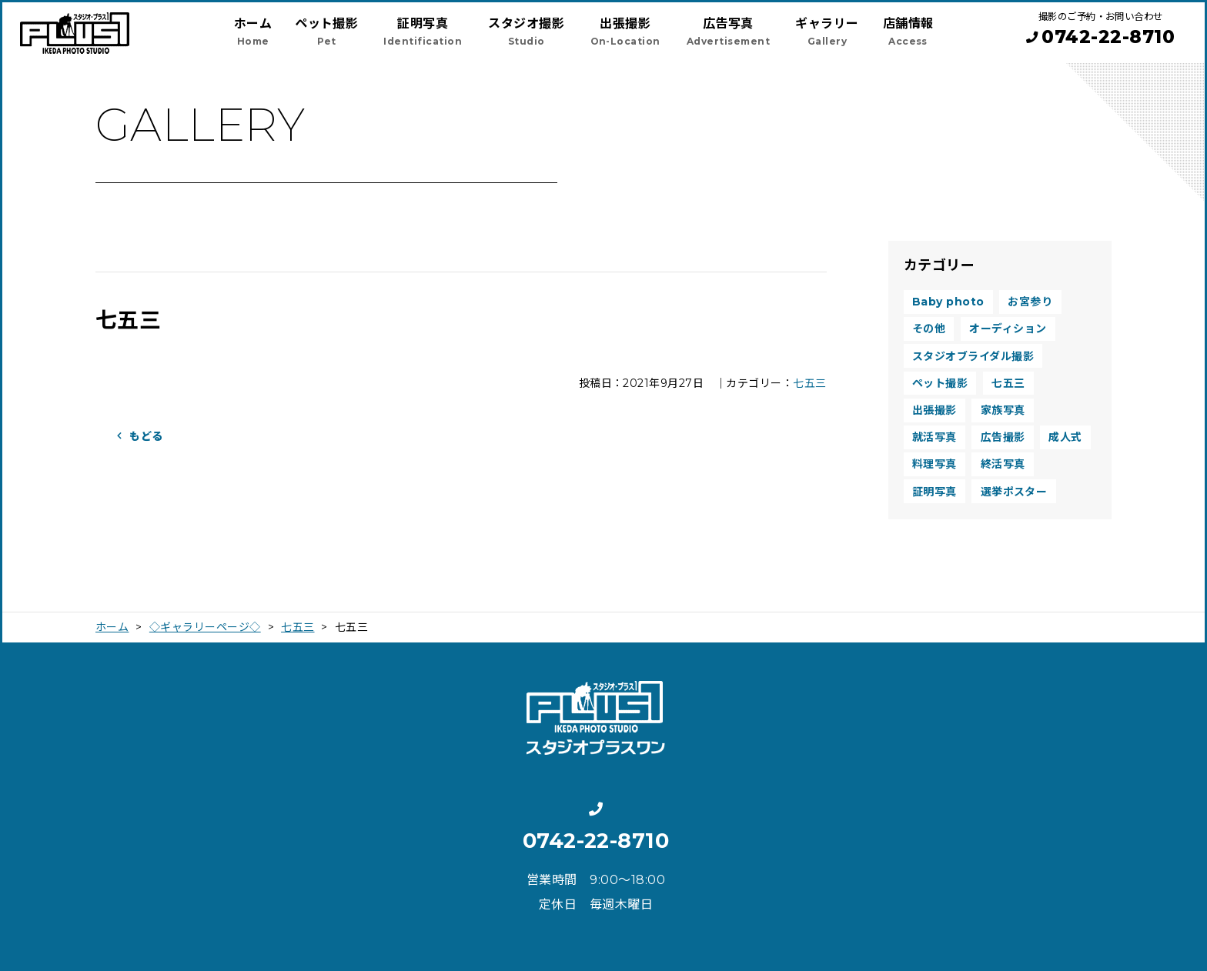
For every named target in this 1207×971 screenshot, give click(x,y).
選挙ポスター (1014, 492)
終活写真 (1003, 464)
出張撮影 (934, 410)
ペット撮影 (940, 383)
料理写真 (934, 464)
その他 (928, 328)
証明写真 (934, 492)
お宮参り (1030, 302)
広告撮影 (1003, 437)
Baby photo (948, 302)
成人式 (1065, 437)
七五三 (809, 383)
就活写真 (934, 437)
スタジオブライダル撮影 (973, 356)
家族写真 (1003, 410)
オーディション (1007, 328)
